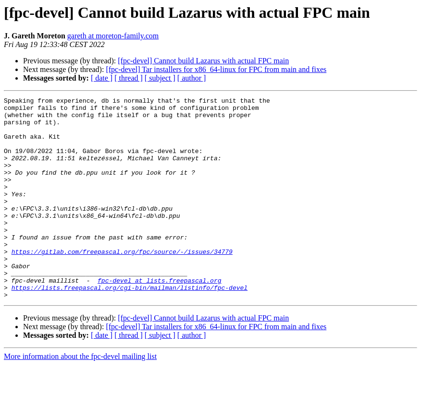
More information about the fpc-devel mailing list (80, 397)
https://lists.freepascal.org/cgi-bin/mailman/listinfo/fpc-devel (130, 326)
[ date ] (101, 78)
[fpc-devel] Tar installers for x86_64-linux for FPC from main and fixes (216, 69)
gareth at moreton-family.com (113, 36)
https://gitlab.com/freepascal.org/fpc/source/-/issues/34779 (122, 283)
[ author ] (191, 78)
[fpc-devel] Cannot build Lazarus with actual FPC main (203, 61)
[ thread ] (128, 78)
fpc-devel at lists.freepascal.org (159, 317)
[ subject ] (160, 78)
